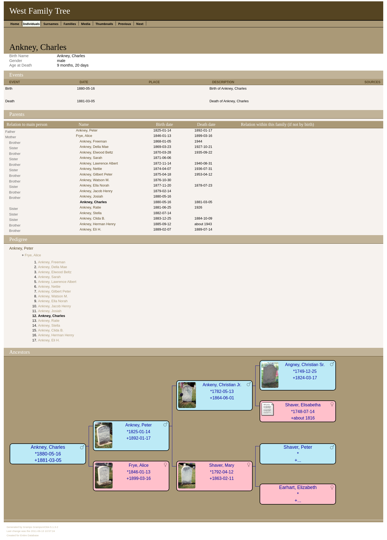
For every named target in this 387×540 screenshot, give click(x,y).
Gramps (27, 527)
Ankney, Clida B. (92, 218)
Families (70, 24)
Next (140, 24)
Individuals (31, 24)
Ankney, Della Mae (94, 147)
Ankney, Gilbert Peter (96, 174)
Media (85, 24)
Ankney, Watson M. (94, 180)
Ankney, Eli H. (90, 229)
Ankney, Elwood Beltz (96, 152)
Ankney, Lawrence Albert (99, 163)
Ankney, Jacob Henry (96, 191)
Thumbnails (104, 24)
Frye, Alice (84, 136)
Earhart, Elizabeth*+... (298, 494)
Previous (124, 24)
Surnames (51, 24)
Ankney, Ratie (90, 207)
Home (14, 24)
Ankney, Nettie (91, 169)
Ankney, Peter (87, 130)
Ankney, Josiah (91, 196)
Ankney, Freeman (93, 141)
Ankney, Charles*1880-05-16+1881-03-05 (48, 453)
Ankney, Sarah (91, 158)
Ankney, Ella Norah (94, 185)
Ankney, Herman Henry (98, 224)
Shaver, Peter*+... (298, 453)
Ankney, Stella (91, 213)
